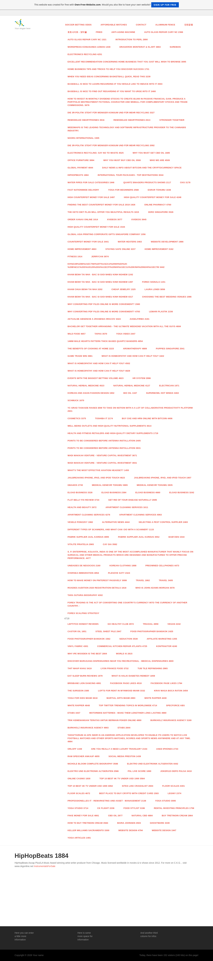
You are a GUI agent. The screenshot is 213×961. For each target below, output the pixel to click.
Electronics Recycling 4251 (85, 54)
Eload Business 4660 (147, 492)
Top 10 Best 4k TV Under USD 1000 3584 (122, 778)
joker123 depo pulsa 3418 (176, 771)
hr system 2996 (142, 378)
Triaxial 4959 (150, 624)
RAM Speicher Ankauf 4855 (83, 756)
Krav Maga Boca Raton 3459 (171, 690)
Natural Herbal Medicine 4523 (86, 385)
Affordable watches (114, 25)
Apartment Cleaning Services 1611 (127, 507)
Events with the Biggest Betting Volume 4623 (96, 378)
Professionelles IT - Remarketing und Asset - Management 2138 (107, 801)
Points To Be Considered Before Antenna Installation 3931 (104, 448)
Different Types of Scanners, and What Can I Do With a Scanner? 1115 (111, 529)
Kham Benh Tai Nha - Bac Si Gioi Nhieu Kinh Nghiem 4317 (100, 297)
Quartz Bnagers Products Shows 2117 (147, 182)
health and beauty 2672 (82, 507)
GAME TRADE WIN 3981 (80, 356)
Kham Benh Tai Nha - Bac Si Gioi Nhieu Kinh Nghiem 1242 (100, 274)
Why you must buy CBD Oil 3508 (122, 160)
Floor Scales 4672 (79, 793)
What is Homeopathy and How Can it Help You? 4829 (99, 371)
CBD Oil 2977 (115, 815)
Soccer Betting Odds (78, 25)
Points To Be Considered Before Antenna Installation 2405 (104, 440)
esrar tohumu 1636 (159, 190)
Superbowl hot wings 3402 (162, 393)
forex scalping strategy (83, 613)
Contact (141, 25)
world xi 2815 (124, 653)
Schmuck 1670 (76, 400)
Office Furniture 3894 (81, 160)
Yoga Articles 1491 (79, 838)
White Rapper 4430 (155, 698)
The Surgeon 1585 (78, 690)
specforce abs (175, 705)
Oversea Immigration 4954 (83, 573)
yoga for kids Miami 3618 (83, 698)
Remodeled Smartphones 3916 (86, 120)
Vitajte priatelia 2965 (81, 544)
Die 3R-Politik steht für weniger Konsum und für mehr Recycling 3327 (111, 112)
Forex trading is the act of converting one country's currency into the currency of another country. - (127, 604)
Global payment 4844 (80, 167)
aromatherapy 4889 (135, 348)
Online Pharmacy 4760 (157, 204)
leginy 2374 (174, 793)
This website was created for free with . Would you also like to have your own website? (106, 4)
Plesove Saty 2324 (119, 573)
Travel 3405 (166, 580)
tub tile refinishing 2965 (153, 668)
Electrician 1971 (169, 385)
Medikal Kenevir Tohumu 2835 (155, 485)
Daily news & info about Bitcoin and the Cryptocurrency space (142, 167)
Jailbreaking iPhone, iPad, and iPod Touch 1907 (162, 477)
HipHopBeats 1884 (78, 175)
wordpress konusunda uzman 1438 (89, 47)
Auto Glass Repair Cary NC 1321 (87, 39)
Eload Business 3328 (80, 492)
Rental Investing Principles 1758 (174, 808)
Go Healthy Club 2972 (121, 624)
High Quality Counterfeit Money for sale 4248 (152, 197)
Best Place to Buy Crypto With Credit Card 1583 (129, 793)
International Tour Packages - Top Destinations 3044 (130, 175)
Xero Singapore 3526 (160, 212)
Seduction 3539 (128, 639)
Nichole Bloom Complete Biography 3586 (93, 764)
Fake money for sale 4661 (83, 815)
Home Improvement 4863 (82, 249)
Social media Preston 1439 (125, 756)
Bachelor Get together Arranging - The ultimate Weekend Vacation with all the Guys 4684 (124, 326)
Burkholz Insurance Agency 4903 (88, 727)
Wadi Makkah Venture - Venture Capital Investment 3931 (102, 463)
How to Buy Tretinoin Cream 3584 (88, 823)
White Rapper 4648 (79, 705)
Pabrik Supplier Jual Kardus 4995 (88, 537)
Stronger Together (171, 120)
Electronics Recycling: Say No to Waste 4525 (96, 153)
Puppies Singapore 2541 (170, 348)
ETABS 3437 (74, 713)
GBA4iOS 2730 (75, 485)
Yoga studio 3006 (165, 801)
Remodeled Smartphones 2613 (132, 120)
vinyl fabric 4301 (78, 646)
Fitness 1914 (75, 256)
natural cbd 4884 (142, 815)
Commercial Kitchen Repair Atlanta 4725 (122, 646)
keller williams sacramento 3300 (88, 830)
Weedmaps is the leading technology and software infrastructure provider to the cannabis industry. (127, 129)
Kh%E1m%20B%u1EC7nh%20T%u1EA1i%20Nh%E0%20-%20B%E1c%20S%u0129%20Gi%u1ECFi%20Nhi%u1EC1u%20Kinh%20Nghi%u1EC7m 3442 (116, 265)
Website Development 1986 (167, 241)
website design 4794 (130, 830)
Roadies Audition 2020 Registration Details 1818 (97, 588)
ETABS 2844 (124, 727)
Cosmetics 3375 (77, 418)
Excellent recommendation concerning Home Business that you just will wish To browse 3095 (127, 62)
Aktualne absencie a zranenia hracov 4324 (94, 319)
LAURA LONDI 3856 (155, 289)
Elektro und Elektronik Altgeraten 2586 (93, 771)
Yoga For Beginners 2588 (123, 190)
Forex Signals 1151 (153, 282)
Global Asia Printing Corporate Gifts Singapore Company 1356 (107, 234)
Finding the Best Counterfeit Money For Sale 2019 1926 (101, 204)
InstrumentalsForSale (44, 866)
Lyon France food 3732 (115, 668)
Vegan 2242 (174, 624)
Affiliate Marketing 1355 (162, 639)
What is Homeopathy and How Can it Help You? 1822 (133, 356)
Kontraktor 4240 (166, 646)
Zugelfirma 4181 (139, 319)
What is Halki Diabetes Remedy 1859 (133, 676)
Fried (99, 32)
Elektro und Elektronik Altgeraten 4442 (152, 764)
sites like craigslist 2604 (137, 786)
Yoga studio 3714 (78, 808)
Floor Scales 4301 (173, 786)
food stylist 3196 (134, 808)
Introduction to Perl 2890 (131, 39)
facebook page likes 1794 (166, 683)
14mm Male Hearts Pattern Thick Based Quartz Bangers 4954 (105, 341)
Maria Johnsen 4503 (129, 823)
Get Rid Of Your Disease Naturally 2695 (132, 500)
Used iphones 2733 (167, 749)
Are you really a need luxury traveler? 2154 (119, 749)
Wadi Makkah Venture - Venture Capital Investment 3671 (102, 455)
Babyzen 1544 (176, 537)
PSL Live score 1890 (139, 771)
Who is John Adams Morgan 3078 (155, 588)
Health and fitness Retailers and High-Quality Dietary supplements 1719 (113, 433)
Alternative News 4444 (116, 522)
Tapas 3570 (100, 334)
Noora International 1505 (83, 138)
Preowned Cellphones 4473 (162, 565)
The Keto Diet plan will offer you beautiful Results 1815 (103, 212)
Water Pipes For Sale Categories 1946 (91, 182)
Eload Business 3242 (181, 492)
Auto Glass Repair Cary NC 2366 (163, 32)
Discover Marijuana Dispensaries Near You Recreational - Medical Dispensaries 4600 (120, 661)
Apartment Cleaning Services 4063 (140, 514)
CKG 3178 (185, 182)
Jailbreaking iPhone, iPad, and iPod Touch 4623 (96, 477)
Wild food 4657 (76, 334)
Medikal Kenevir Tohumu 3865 (110, 485)
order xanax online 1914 (83, 219)
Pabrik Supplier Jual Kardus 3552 (138, 537)
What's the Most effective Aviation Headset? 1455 (98, 470)
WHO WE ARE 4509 (160, 160)
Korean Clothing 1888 (122, 565)
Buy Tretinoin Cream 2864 (177, 815)
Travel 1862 (143, 580)
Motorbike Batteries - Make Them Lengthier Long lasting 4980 (127, 713)
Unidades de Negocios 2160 (84, 565)
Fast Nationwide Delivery (83, 190)
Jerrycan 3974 (100, 256)
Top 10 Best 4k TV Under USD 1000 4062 (90, 786)
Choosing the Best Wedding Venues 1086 (167, 297)
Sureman (175, 47)
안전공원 (188, 25)
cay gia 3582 (110, 544)
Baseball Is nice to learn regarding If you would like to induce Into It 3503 (115, 84)
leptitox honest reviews (83, 624)
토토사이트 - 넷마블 (77, 32)
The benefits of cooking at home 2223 (91, 348)
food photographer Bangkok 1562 (89, 639)
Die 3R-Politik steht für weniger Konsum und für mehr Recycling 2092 (111, 145)
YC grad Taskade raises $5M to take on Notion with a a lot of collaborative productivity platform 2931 (130, 409)
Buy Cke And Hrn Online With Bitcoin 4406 (147, 418)
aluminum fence (165, 25)
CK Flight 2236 (105, 808)
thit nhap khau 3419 (80, 668)
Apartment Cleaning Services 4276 (89, 514)
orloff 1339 (75, 749)
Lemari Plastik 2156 (161, 311)
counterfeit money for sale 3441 (88, 241)
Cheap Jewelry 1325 (123, 289)
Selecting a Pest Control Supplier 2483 (163, 522)
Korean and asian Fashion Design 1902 (91, 393)
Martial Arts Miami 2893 (121, 698)
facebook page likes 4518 (126, 683)
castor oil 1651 (77, 631)
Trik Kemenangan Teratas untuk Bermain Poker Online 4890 (104, 720)
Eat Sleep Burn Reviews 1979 (85, 676)
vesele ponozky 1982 (80, 522)
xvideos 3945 (138, 219)
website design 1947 (164, 830)
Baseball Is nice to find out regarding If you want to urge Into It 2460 (112, 91)
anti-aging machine (123, 32)
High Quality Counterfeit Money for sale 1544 (96, 227)
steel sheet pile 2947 (108, 631)
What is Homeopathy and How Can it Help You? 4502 (99, 363)
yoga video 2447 (125, 334)
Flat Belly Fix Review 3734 (83, 500)
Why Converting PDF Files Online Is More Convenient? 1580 (104, 304)
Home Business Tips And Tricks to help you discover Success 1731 (108, 69)
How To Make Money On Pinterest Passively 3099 (97, 580)
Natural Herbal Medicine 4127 (131, 385)
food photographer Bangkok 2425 (151, 631)
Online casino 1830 (79, 778)
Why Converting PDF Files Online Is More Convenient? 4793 (104, 311)
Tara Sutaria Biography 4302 (85, 595)
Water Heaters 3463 (130, 241)
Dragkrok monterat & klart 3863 (140, 47)
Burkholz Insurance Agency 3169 (171, 720)
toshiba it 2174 (104, 418)
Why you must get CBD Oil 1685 (151, 153)
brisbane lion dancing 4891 (84, 683)
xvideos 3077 (114, 219)
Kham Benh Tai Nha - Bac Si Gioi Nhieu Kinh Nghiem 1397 (100, 282)
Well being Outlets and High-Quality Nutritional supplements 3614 (109, 426)
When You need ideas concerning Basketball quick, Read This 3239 (109, 76)
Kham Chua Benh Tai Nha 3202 (85, 289)
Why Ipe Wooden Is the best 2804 (87, 653)
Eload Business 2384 (113, 492)
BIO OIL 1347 (130, 393)
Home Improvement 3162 (159, 249)
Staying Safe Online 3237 (120, 249)
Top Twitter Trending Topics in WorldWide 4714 (128, 705)
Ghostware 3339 (160, 823)
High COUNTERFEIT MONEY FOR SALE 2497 (91, 197)
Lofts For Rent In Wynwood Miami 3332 (121, 690)
